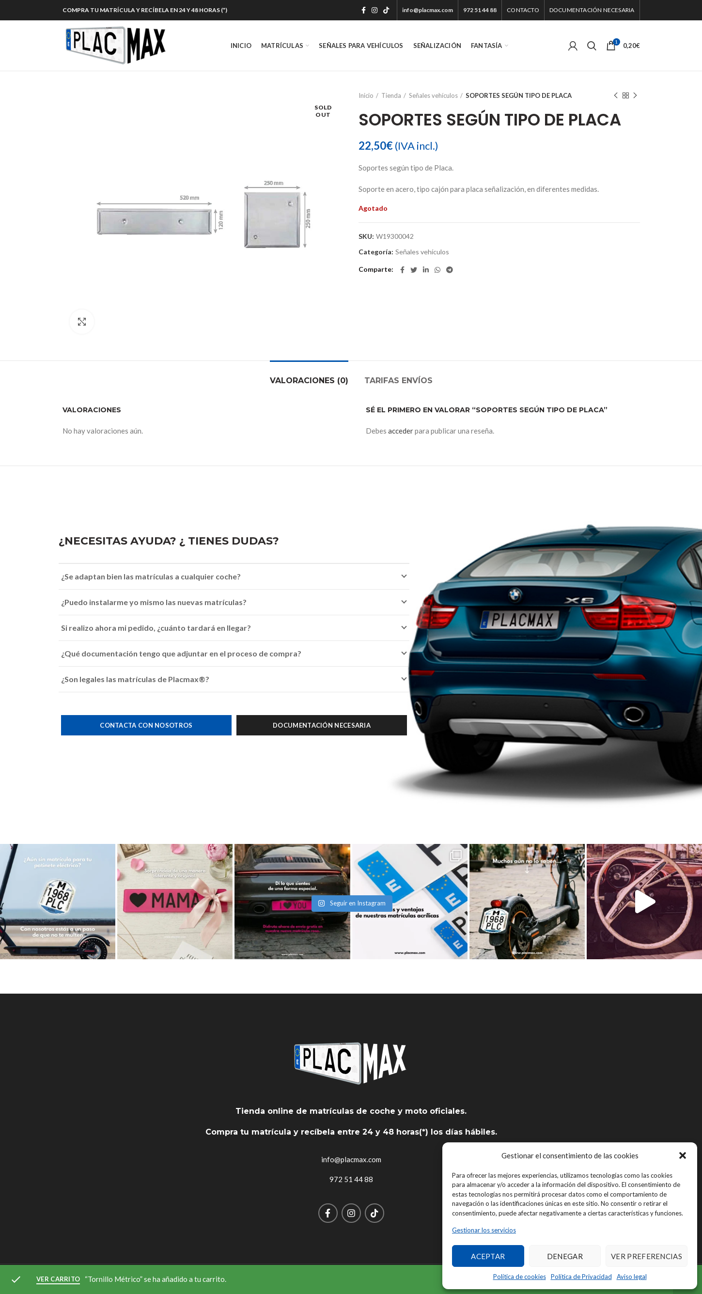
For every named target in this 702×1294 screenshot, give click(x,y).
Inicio (366, 95)
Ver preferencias (646, 1256)
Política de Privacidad (581, 1276)
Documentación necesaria (322, 725)
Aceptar (488, 1256)
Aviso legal (632, 1276)
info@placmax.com (351, 1159)
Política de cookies (519, 1276)
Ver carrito (58, 1279)
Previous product (616, 95)
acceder (400, 430)
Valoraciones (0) (309, 380)
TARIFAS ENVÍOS (398, 380)
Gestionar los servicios (484, 1230)
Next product (635, 95)
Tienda (391, 95)
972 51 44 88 (351, 1179)
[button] (682, 1155)
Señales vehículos (433, 95)
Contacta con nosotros (146, 725)
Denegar (565, 1256)
